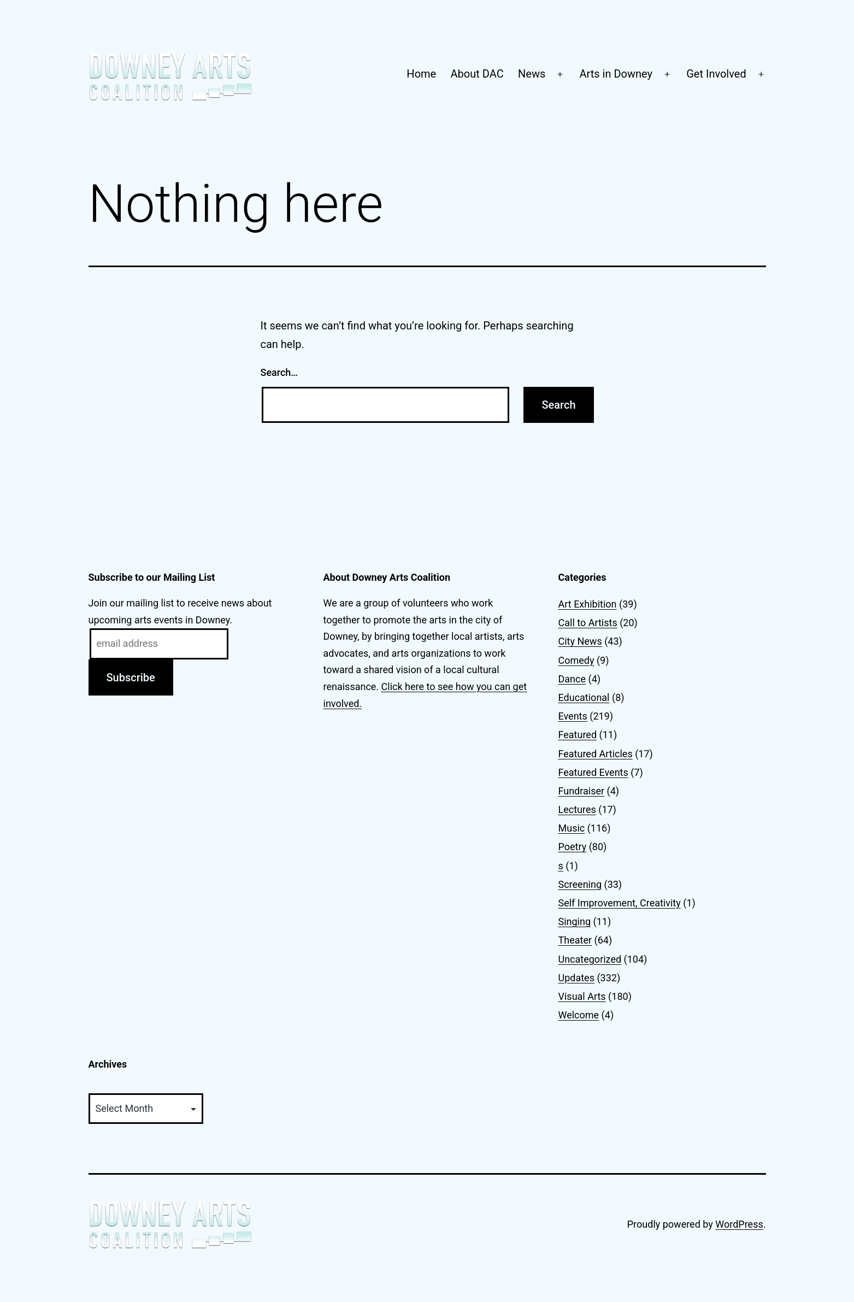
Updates (576, 977)
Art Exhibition (587, 604)
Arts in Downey (615, 73)
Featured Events (593, 772)
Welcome (578, 1015)
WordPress (739, 1224)
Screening (580, 884)
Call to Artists (587, 622)
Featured (577, 734)
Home (421, 73)
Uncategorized (590, 959)
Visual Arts (582, 996)
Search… (279, 372)
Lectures (577, 809)
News (531, 73)
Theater (575, 940)
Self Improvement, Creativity (619, 903)
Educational (584, 697)
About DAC (477, 73)
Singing (574, 921)
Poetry (572, 846)
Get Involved (716, 73)
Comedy (576, 660)
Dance (572, 679)
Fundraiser (581, 791)
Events (572, 716)
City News (580, 641)
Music (571, 828)
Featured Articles (595, 753)
